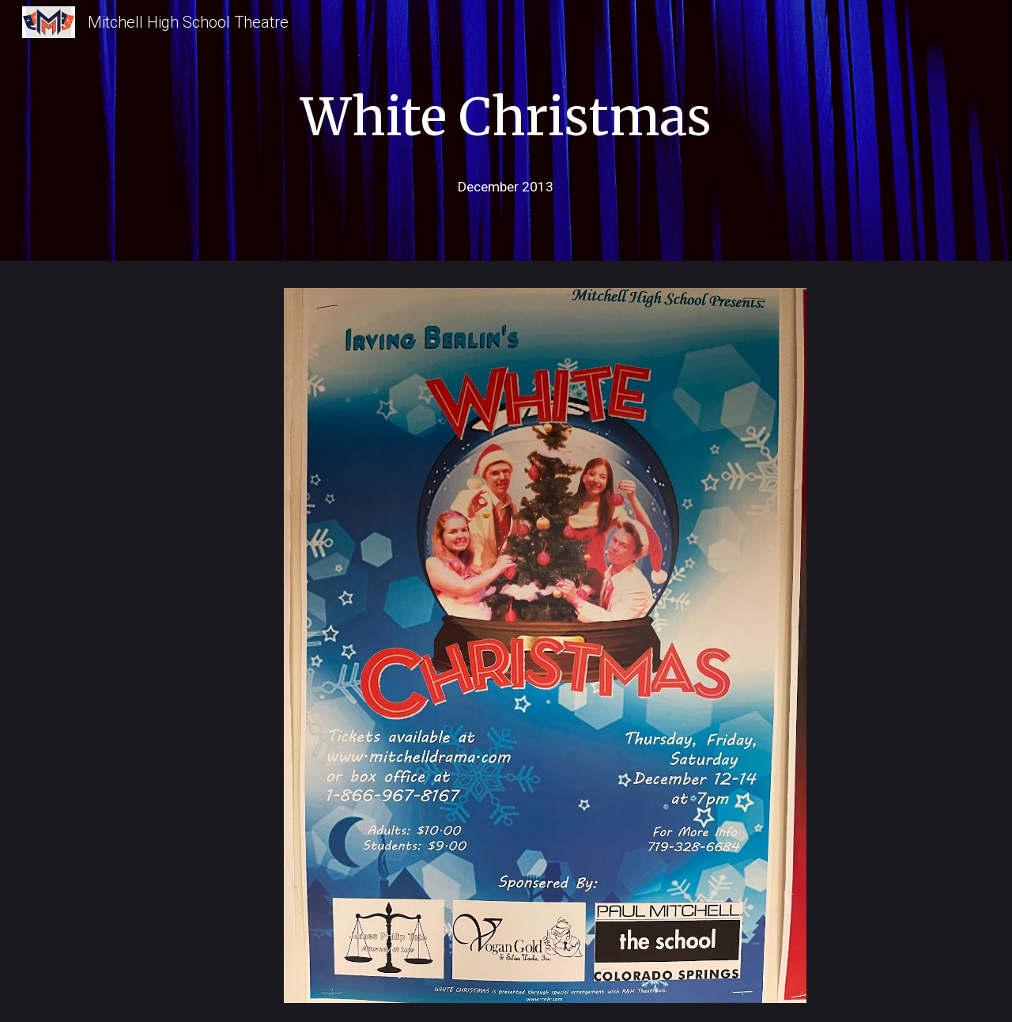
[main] (505, 112)
